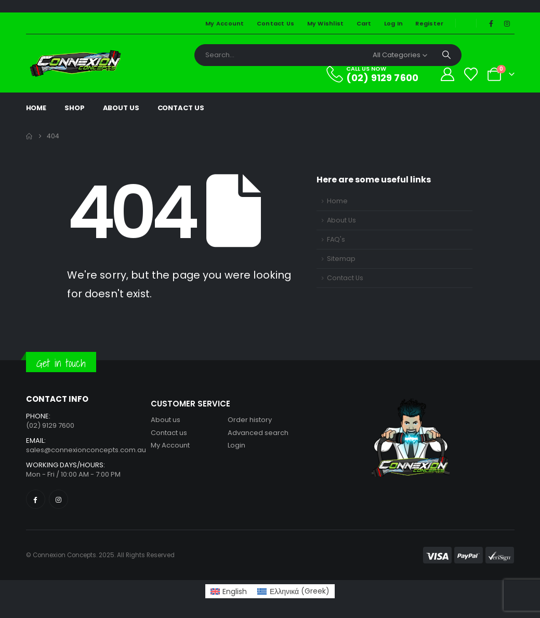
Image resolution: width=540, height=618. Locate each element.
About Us (121, 108)
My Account (224, 23)
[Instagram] (507, 23)
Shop (74, 108)
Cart (364, 23)
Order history (250, 420)
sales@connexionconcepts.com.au (86, 450)
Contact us (169, 433)
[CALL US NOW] (378, 74)
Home (36, 108)
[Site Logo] (75, 63)
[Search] (446, 55)
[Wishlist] (471, 74)
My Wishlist (325, 23)
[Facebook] (491, 23)
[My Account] (447, 74)
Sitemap (341, 258)
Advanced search (258, 433)
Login (236, 445)
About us (165, 420)
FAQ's (336, 239)
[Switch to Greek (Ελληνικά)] (293, 591)
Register (429, 23)
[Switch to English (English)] (229, 591)
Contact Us (276, 23)
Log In (393, 23)
